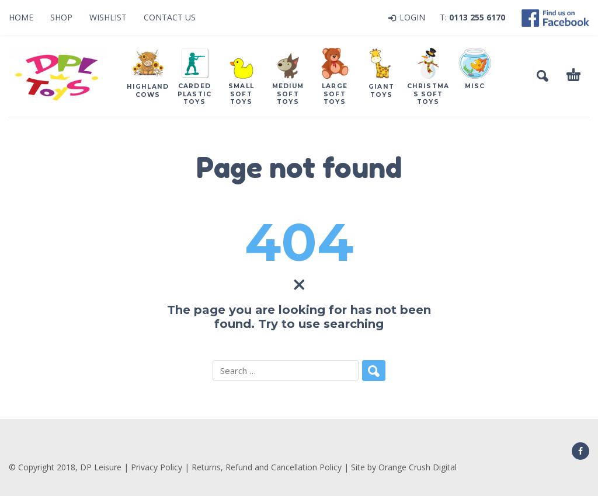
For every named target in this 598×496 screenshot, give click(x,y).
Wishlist (108, 17)
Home (21, 17)
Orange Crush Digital (417, 467)
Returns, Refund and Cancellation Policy (267, 467)
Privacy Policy (156, 467)
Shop (61, 17)
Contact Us (170, 17)
